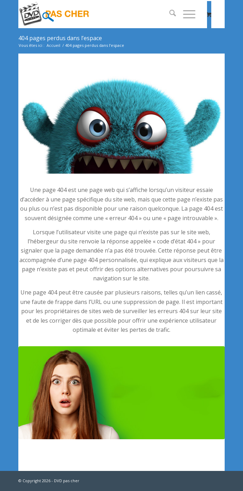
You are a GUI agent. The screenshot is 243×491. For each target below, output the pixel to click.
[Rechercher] (169, 14)
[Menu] (185, 14)
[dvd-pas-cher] (101, 14)
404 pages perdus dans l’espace (60, 38)
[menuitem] (169, 14)
